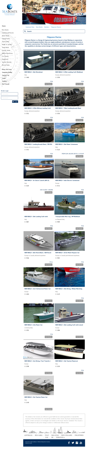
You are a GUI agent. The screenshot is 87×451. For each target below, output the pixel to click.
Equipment (5, 59)
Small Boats (5, 47)
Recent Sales (6, 65)
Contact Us (5, 75)
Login (15, 101)
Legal (4, 78)
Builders (46, 27)
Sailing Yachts (6, 39)
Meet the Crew (6, 69)
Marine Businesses (7, 53)
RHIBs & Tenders (7, 44)
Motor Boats (5, 36)
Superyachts (5, 41)
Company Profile (7, 72)
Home (4, 26)
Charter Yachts (6, 50)
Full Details (48, 84)
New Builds (5, 30)
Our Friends (5, 84)
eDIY (31, 443)
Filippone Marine (56, 27)
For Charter (5, 56)
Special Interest (6, 62)
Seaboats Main (30, 27)
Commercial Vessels (8, 33)
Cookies (4, 81)
